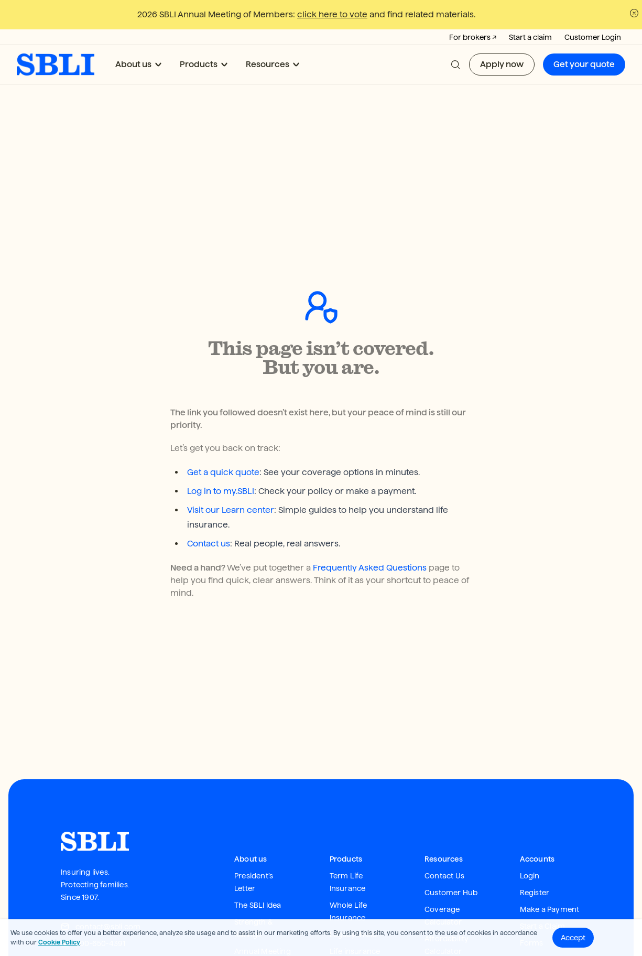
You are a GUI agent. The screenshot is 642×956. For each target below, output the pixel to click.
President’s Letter (253, 803)
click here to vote (332, 14)
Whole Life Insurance (348, 832)
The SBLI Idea (257, 826)
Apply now (502, 64)
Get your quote (584, 64)
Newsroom (254, 889)
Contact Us (444, 797)
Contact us (208, 465)
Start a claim (530, 37)
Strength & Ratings (253, 849)
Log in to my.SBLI (220, 412)
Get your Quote (452, 889)
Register (535, 814)
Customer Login (592, 37)
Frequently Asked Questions (370, 489)
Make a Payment (550, 830)
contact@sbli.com (100, 848)
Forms (531, 864)
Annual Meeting (262, 872)
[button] (455, 64)
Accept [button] (573, 937)
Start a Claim (542, 847)
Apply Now (444, 906)
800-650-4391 (93, 865)
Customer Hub (451, 814)
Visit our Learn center (230, 431)
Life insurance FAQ (355, 878)
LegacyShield (353, 856)
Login (530, 797)
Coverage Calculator (443, 836)
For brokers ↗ (472, 37)
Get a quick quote (223, 394)
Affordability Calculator (447, 866)
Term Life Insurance (348, 803)
